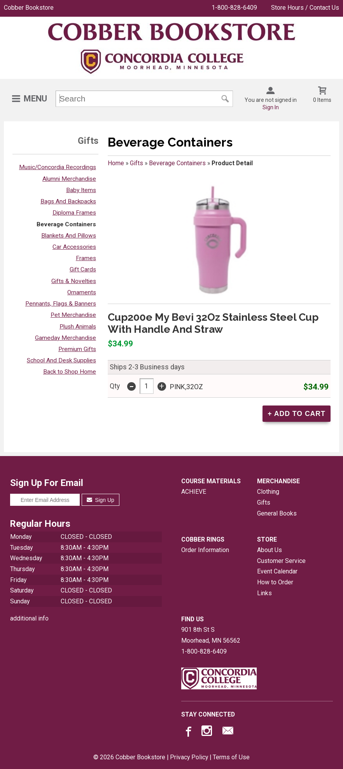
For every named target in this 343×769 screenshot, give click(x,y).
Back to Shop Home (69, 371)
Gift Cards (83, 269)
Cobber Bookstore (29, 7)
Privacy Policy (189, 757)
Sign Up (100, 500)
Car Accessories (74, 246)
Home (116, 163)
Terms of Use (231, 757)
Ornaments (81, 292)
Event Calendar (277, 571)
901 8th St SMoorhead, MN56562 (210, 635)
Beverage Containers (66, 224)
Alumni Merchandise (69, 178)
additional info (29, 618)
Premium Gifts (77, 349)
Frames (86, 258)
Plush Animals (78, 326)
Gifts (136, 163)
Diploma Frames (74, 212)
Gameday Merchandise (65, 337)
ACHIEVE (193, 491)
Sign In (270, 107)
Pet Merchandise (73, 314)
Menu (35, 98)
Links (264, 593)
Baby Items (81, 190)
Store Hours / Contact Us (305, 7)
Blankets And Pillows (68, 235)
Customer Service (281, 561)
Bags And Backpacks (68, 201)
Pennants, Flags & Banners (60, 303)
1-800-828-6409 (234, 7)
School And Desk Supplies (61, 360)
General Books (277, 513)
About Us (269, 550)
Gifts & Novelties (73, 281)
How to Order (275, 582)
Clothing (268, 491)
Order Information (205, 550)
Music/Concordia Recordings (57, 167)
